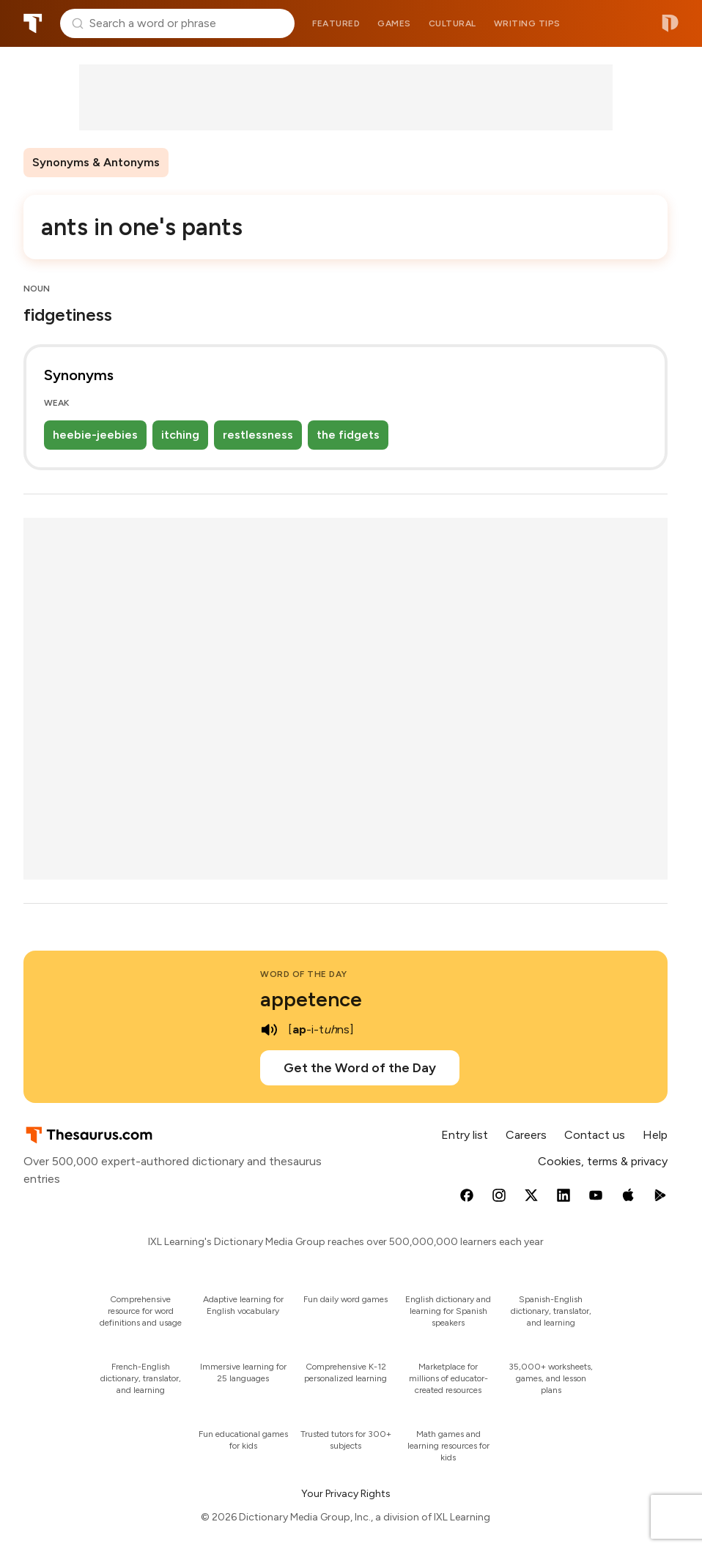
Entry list (464, 1135)
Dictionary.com (670, 23)
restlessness (258, 435)
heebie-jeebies (95, 435)
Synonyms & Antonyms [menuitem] (96, 162)
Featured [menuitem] (336, 23)
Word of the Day (303, 974)
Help (655, 1135)
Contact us (594, 1135)
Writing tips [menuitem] (527, 23)
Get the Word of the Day (360, 1068)
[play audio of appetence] (269, 1030)
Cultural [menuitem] (452, 23)
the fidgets (348, 435)
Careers (526, 1135)
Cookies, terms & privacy (603, 1161)
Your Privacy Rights (346, 1493)
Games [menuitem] (394, 23)
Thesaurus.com (33, 23)
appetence (311, 999)
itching (180, 435)
